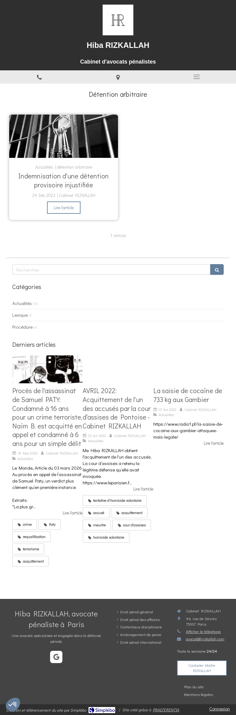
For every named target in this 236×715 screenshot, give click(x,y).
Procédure (22, 327)
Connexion (219, 708)
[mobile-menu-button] (196, 77)
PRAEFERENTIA (166, 709)
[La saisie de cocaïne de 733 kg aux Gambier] (188, 369)
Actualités (22, 303)
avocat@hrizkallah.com (205, 638)
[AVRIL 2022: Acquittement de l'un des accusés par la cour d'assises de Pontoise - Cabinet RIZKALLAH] (118, 369)
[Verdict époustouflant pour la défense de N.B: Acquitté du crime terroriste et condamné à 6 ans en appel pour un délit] (47, 369)
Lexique (20, 315)
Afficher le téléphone (203, 631)
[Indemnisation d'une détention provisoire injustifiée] (63, 136)
